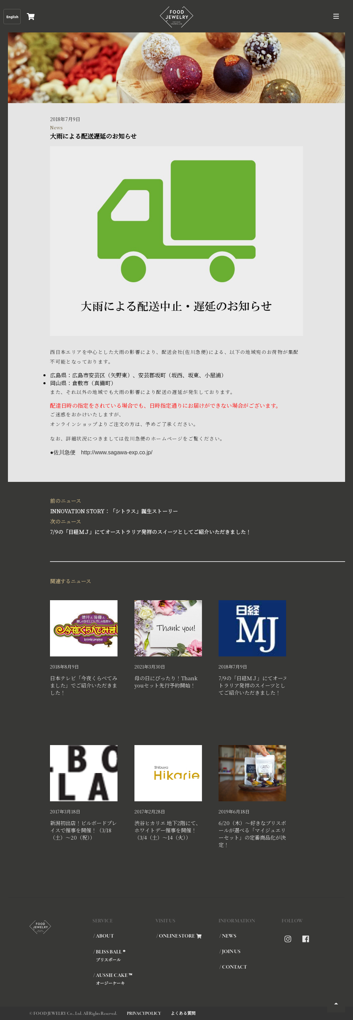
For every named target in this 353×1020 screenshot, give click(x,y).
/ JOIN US (230, 951)
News (56, 127)
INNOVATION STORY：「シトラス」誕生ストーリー (173, 505)
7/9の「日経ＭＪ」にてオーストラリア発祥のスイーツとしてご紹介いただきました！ (173, 525)
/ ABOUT (103, 936)
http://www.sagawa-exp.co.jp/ (116, 452)
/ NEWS (227, 936)
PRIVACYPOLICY (144, 1014)
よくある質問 (183, 1013)
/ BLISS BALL (123, 955)
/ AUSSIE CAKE (123, 979)
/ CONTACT (233, 967)
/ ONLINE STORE (179, 936)
